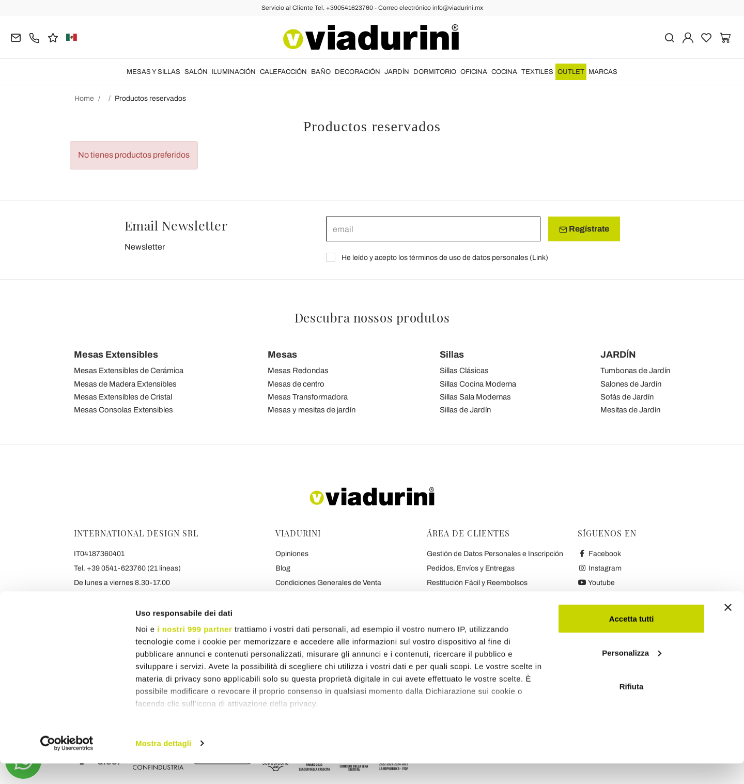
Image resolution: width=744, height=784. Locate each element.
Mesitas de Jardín (630, 410)
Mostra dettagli (163, 763)
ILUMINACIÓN (234, 71)
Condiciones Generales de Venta (328, 583)
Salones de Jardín (630, 384)
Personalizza (631, 673)
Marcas (602, 71)
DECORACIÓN (357, 71)
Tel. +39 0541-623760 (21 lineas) (127, 568)
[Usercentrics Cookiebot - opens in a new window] (67, 764)
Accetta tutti (631, 639)
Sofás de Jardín (627, 397)
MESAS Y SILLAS (153, 71)
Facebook (599, 554)
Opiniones (291, 554)
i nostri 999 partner (194, 649)
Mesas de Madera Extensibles (125, 384)
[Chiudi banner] (728, 628)
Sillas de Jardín (465, 410)
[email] (433, 229)
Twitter (594, 597)
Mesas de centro (296, 384)
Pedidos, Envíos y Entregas (471, 568)
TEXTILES (537, 71)
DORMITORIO (434, 71)
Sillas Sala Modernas (475, 397)
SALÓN (196, 71)
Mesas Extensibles (116, 354)
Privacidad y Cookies (309, 597)
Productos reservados (150, 98)
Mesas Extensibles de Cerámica (128, 370)
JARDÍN (396, 71)
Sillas (452, 354)
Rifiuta (631, 706)
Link (539, 258)
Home (84, 98)
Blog (282, 568)
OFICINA (473, 71)
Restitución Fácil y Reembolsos (477, 583)
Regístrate (584, 229)
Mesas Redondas (298, 370)
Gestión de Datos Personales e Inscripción (495, 554)
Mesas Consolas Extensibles (123, 410)
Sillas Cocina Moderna (478, 384)
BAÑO (321, 71)
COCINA (504, 71)
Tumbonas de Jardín (635, 370)
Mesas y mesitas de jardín (311, 410)
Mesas (282, 354)
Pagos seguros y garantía (468, 597)
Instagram (600, 568)
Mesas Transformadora (308, 397)
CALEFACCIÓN (283, 71)
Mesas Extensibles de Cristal (123, 397)
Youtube (596, 583)
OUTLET (570, 71)
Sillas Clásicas (464, 370)
